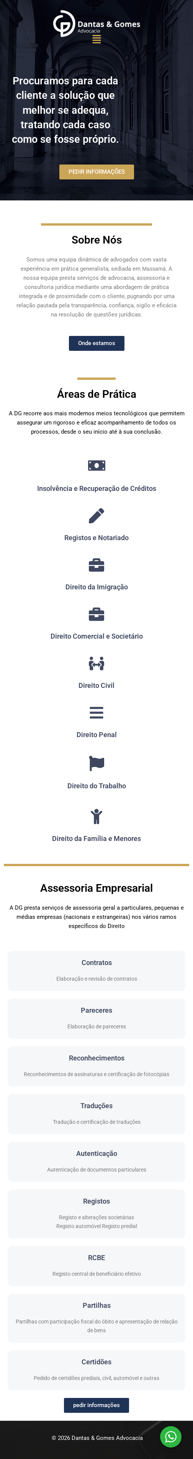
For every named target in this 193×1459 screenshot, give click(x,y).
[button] (96, 39)
